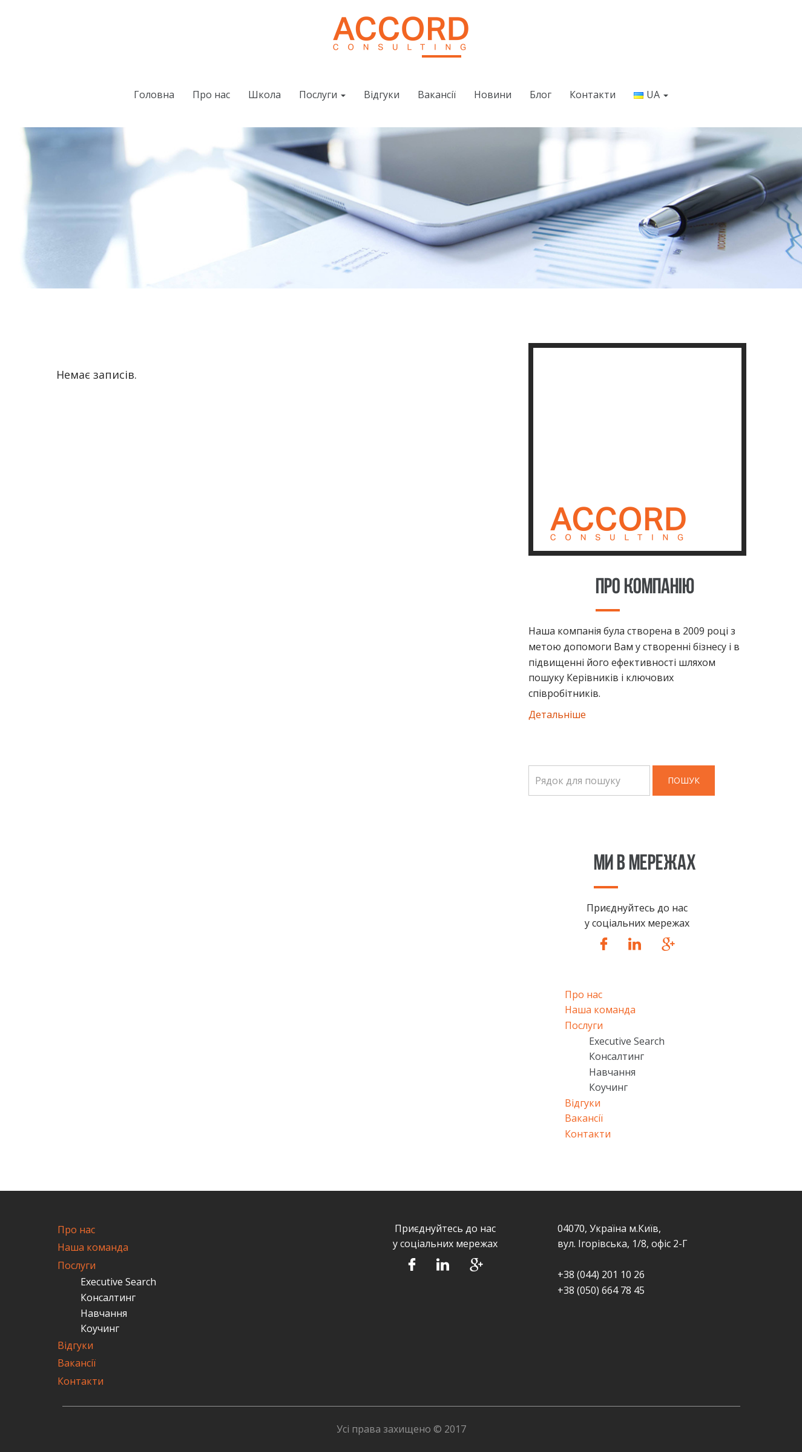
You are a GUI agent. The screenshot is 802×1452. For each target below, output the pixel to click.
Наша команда (600, 1009)
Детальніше (557, 714)
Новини (492, 94)
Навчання (612, 1072)
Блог (540, 94)
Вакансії (437, 94)
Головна (154, 94)
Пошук (684, 780)
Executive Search (627, 1041)
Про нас (211, 94)
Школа (264, 94)
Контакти (593, 94)
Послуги (322, 94)
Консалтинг (616, 1056)
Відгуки (381, 94)
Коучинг (608, 1087)
